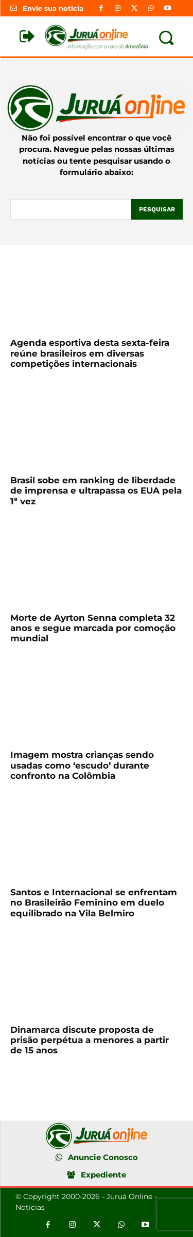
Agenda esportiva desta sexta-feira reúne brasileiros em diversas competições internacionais (89, 353)
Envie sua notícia (53, 8)
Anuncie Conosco (103, 1157)
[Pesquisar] (157, 209)
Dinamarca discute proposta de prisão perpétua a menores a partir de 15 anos (89, 1040)
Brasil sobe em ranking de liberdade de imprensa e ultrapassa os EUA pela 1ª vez (96, 490)
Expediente (103, 1175)
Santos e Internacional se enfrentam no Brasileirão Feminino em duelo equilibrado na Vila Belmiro (93, 902)
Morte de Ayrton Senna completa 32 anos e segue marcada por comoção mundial (93, 628)
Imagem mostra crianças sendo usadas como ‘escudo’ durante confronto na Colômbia (82, 765)
